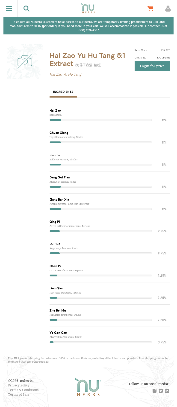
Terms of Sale (18, 394)
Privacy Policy (19, 385)
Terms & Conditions (23, 390)
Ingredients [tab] (63, 91)
